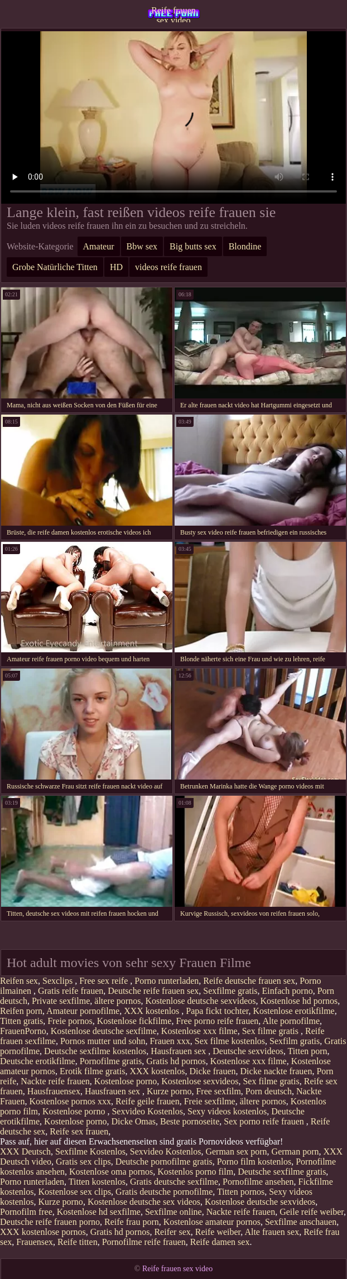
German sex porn (236, 1151)
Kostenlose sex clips (74, 1191)
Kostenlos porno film (195, 1171)
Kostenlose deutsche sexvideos (200, 1001)
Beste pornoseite (189, 1121)
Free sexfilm (218, 1091)
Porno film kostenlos (254, 1161)
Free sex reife (104, 980)
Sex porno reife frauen (265, 1121)
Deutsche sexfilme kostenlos (95, 1051)
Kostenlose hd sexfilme (99, 1212)
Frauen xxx (170, 1041)
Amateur (98, 246)
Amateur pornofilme (82, 1011)
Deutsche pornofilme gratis (164, 1161)
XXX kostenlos (152, 1011)
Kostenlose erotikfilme (294, 1011)
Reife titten (77, 1242)
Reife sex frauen (79, 1131)
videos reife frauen (168, 267)
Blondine (245, 246)
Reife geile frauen (147, 1101)
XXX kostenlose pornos (43, 1232)
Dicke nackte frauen (276, 1071)
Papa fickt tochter (217, 1011)
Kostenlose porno (125, 1081)
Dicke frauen (213, 1071)
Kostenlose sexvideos (199, 1081)
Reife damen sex (220, 1242)
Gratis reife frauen (70, 991)
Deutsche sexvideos (248, 1051)
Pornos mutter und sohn (102, 1041)
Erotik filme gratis (92, 1071)
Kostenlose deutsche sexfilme (104, 1031)
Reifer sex (172, 1232)
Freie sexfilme (209, 1101)
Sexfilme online (173, 1212)
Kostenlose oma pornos (111, 1171)
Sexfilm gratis (294, 1041)
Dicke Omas (134, 1121)
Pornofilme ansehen (258, 1181)
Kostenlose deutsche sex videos (144, 1201)
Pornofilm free (26, 1212)
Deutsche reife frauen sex (153, 991)
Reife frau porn (131, 1222)
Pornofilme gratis (111, 1061)
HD (116, 267)
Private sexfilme (61, 1001)
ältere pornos (117, 1001)
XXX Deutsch (25, 1151)
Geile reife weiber (311, 1212)
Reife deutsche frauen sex (249, 980)
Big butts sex (193, 246)
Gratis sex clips (83, 1161)
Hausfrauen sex (179, 1051)
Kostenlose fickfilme (134, 1021)
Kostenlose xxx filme (199, 1031)
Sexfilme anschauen (300, 1222)
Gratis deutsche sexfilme (174, 1181)
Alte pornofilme (291, 1021)
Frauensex (34, 1242)
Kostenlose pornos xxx (70, 1101)
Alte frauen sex (271, 1232)
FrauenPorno (23, 1031)
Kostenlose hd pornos (299, 1001)
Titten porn (307, 1051)
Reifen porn (21, 1011)
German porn (295, 1151)
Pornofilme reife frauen (144, 1242)
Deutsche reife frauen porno (50, 1222)
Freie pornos (69, 1021)
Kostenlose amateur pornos (212, 1222)
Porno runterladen (166, 980)
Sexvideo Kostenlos (147, 1111)
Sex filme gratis (271, 1031)
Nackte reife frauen (55, 1081)
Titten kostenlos (97, 1181)
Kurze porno (169, 1091)
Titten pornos (240, 1191)
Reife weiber (218, 1232)
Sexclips (58, 980)
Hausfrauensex (53, 1091)
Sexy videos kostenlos (227, 1111)
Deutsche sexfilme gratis (282, 1171)
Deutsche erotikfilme (37, 1061)
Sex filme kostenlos (230, 1041)
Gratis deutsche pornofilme (164, 1191)
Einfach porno (287, 991)
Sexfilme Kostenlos (90, 1151)
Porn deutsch (268, 1091)
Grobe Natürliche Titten (55, 267)
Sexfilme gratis (230, 991)
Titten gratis (21, 1021)
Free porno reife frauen (217, 1021)
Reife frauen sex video (173, 14)
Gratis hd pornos (176, 1061)
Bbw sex (142, 246)
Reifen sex (19, 980)
